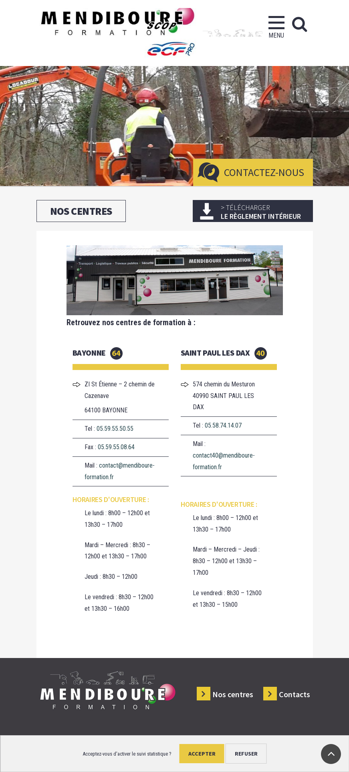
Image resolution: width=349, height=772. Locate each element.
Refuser (246, 753)
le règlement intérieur (264, 212)
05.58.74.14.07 (223, 425)
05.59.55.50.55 (115, 428)
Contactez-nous (264, 172)
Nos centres (232, 694)
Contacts (294, 694)
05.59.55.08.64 (116, 447)
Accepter (202, 753)
